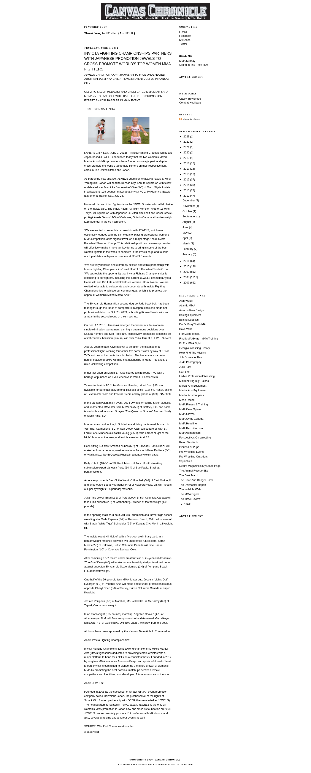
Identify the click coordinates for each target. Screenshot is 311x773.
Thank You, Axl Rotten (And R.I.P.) (109, 33)
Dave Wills (185, 329)
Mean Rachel (187, 400)
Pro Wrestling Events (191, 451)
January (187, 254)
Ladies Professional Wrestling (197, 376)
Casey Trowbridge (190, 98)
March (186, 243)
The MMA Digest (189, 494)
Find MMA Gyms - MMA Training (198, 338)
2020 (186, 152)
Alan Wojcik (186, 300)
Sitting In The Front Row (193, 64)
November (189, 205)
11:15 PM (91, 732)
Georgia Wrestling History (194, 348)
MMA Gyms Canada (191, 418)
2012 (186, 195)
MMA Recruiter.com (191, 428)
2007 (186, 282)
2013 (186, 190)
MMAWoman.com (189, 432)
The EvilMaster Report (192, 484)
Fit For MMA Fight (190, 343)
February (188, 248)
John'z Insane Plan (190, 357)
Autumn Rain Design (191, 310)
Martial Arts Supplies (191, 395)
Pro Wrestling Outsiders (193, 456)
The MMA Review (189, 498)
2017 (186, 168)
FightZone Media (189, 333)
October (187, 211)
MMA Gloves (187, 414)
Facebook (185, 35)
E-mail (183, 31)
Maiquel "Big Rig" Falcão (194, 381)
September (189, 216)
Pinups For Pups (189, 447)
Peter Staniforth (188, 442)
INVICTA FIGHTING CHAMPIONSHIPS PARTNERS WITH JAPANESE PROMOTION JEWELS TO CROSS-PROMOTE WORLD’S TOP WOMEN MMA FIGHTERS (128, 61)
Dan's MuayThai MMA (192, 324)
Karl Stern (185, 371)
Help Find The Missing (192, 352)
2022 (186, 141)
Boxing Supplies (188, 319)
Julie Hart (185, 366)
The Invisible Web (190, 489)
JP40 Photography (190, 362)
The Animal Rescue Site (193, 470)
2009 (186, 271)
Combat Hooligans (190, 102)
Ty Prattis (184, 503)
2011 (186, 261)
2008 (186, 277)
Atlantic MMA (187, 305)
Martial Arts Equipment (192, 385)
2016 (186, 174)
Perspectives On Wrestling (195, 437)
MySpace (184, 39)
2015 (186, 179)
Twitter (183, 44)
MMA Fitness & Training (193, 404)
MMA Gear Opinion (190, 409)
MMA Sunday (187, 60)
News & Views (189, 119)
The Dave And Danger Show (196, 480)
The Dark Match (188, 475)
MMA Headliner (188, 423)
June (185, 227)
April (185, 238)
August (187, 221)
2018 (186, 163)
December (189, 200)
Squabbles (185, 461)
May (185, 232)
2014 (186, 184)
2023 (186, 136)
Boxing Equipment (190, 315)
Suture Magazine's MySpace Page (200, 465)
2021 (186, 147)
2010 (186, 266)
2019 (186, 157)
